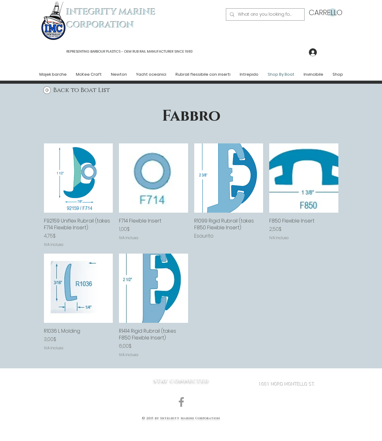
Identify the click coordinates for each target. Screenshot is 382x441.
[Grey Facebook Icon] (181, 401)
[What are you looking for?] (264, 14)
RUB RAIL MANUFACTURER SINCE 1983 (162, 51)
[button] (323, 12)
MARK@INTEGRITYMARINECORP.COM (287, 417)
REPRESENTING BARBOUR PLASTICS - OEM (99, 51)
